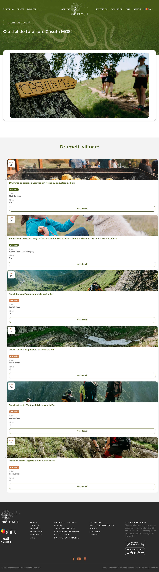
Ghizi (32, 538)
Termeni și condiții (109, 568)
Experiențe (101, 9)
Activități (66, 9)
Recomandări (61, 535)
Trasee (20, 9)
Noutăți (137, 9)
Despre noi (8, 9)
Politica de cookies (126, 568)
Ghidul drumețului (64, 529)
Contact (94, 535)
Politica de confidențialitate (146, 568)
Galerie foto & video (65, 522)
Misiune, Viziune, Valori (102, 525)
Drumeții (31, 9)
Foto (127, 9)
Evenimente (116, 9)
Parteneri (95, 532)
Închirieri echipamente (66, 538)
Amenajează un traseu (66, 532)
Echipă (93, 529)
